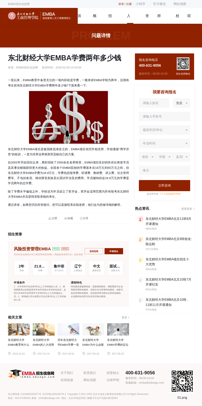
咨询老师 (94, 251)
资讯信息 (147, 19)
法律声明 (113, 380)
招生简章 (110, 19)
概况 (94, 19)
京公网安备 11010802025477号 (24, 394)
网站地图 (180, 4)
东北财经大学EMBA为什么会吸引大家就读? (93, 345)
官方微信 (159, 4)
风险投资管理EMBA (32, 249)
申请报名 (113, 251)
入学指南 (128, 19)
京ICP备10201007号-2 (54, 394)
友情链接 (67, 380)
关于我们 (67, 373)
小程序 (140, 4)
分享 (84, 218)
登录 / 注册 (125, 4)
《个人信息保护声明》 (170, 194)
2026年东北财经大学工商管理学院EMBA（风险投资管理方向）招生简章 (48, 254)
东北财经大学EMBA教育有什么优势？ (18, 345)
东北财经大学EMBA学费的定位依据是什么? (117, 345)
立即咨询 (164, 185)
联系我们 (189, 19)
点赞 (53, 218)
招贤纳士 (113, 373)
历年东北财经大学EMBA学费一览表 (68, 345)
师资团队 (159, 19)
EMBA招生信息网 (19, 4)
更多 (124, 317)
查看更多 (186, 208)
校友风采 (177, 19)
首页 (79, 19)
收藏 (68, 218)
